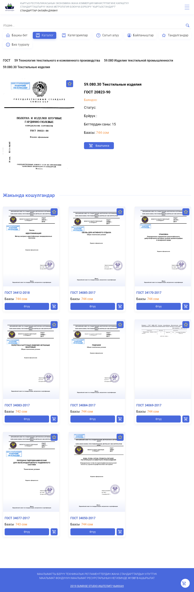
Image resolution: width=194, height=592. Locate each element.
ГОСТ (6, 60)
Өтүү (27, 306)
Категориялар (74, 35)
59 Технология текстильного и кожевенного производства (57, 60)
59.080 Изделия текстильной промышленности (138, 60)
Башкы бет (17, 35)
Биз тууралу (17, 44)
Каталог (45, 35)
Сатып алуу (107, 35)
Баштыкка (102, 145)
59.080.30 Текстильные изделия (26, 67)
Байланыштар (140, 35)
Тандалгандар (175, 35)
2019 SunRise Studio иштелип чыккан (97, 586)
